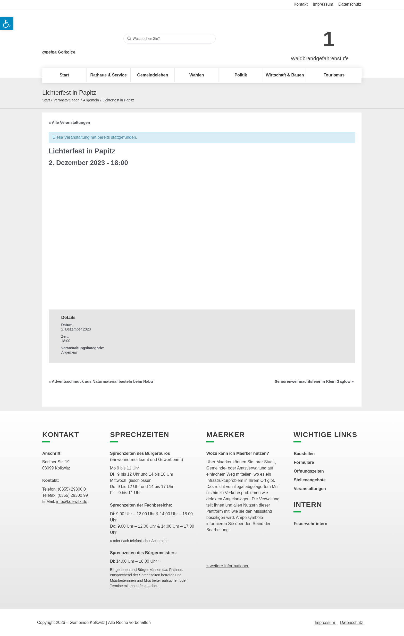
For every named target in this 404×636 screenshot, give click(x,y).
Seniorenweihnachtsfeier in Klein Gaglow (314, 381)
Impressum (325, 622)
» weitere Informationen (227, 566)
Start (46, 100)
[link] (312, 36)
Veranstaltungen (66, 100)
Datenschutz (351, 622)
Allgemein (91, 100)
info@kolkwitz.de (71, 501)
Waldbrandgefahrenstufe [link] (320, 58)
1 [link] (329, 39)
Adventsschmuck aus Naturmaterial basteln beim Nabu (101, 381)
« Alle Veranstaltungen (69, 122)
